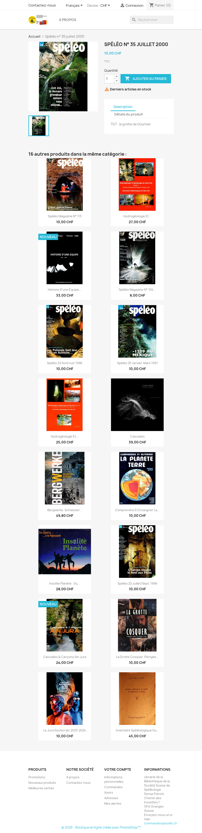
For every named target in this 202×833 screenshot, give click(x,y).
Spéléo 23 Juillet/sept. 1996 (137, 583)
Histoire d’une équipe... (65, 290)
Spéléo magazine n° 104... (137, 290)
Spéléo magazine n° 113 (65, 216)
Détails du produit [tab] (128, 114)
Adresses (111, 798)
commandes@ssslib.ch (160, 823)
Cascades (137, 436)
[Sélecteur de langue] (75, 5)
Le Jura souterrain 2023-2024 (64, 730)
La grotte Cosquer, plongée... (137, 657)
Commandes (113, 787)
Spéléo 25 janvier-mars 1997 (137, 363)
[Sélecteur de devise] (105, 5)
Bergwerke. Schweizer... (64, 510)
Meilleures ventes (41, 788)
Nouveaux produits (42, 783)
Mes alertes (112, 803)
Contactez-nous (42, 5)
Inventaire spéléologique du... (137, 730)
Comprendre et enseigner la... (137, 510)
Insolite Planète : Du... (64, 583)
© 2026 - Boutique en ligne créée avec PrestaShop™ (101, 827)
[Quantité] (109, 78)
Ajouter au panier (146, 78)
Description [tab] (123, 107)
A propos (67, 19)
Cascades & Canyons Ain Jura (64, 657)
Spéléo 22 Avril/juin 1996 (64, 363)
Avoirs (108, 793)
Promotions (36, 777)
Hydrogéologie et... (137, 216)
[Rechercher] (152, 20)
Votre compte (117, 769)
